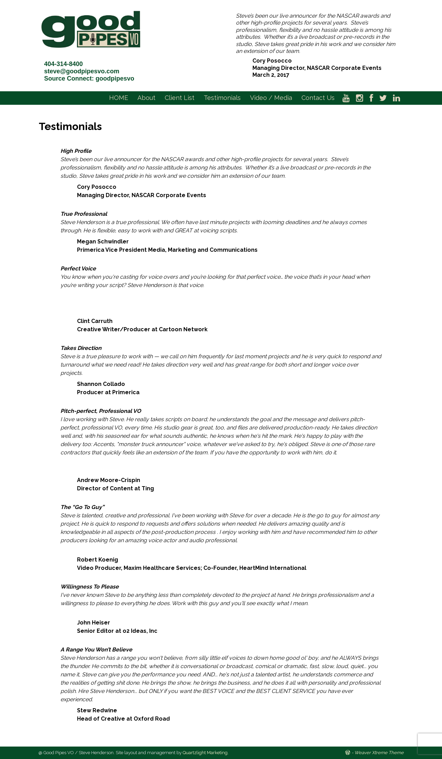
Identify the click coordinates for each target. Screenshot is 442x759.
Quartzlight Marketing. (206, 752)
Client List (179, 97)
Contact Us (318, 97)
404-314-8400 (63, 64)
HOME (118, 97)
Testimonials (222, 97)
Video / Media (271, 97)
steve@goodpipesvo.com (81, 71)
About (146, 97)
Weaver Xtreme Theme (379, 752)
